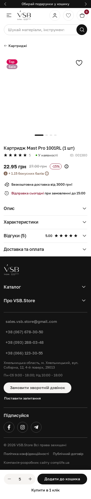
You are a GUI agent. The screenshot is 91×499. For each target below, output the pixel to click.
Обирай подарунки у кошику (45, 4)
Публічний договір (68, 454)
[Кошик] (82, 15)
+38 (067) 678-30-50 (24, 331)
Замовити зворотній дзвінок (37, 387)
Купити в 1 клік (45, 490)
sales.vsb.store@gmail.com (31, 321)
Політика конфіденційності (26, 454)
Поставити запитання (22, 398)
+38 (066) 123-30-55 (24, 353)
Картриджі (15, 46)
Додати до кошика (62, 478)
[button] (5, 4)
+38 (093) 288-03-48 (25, 342)
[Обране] (68, 15)
